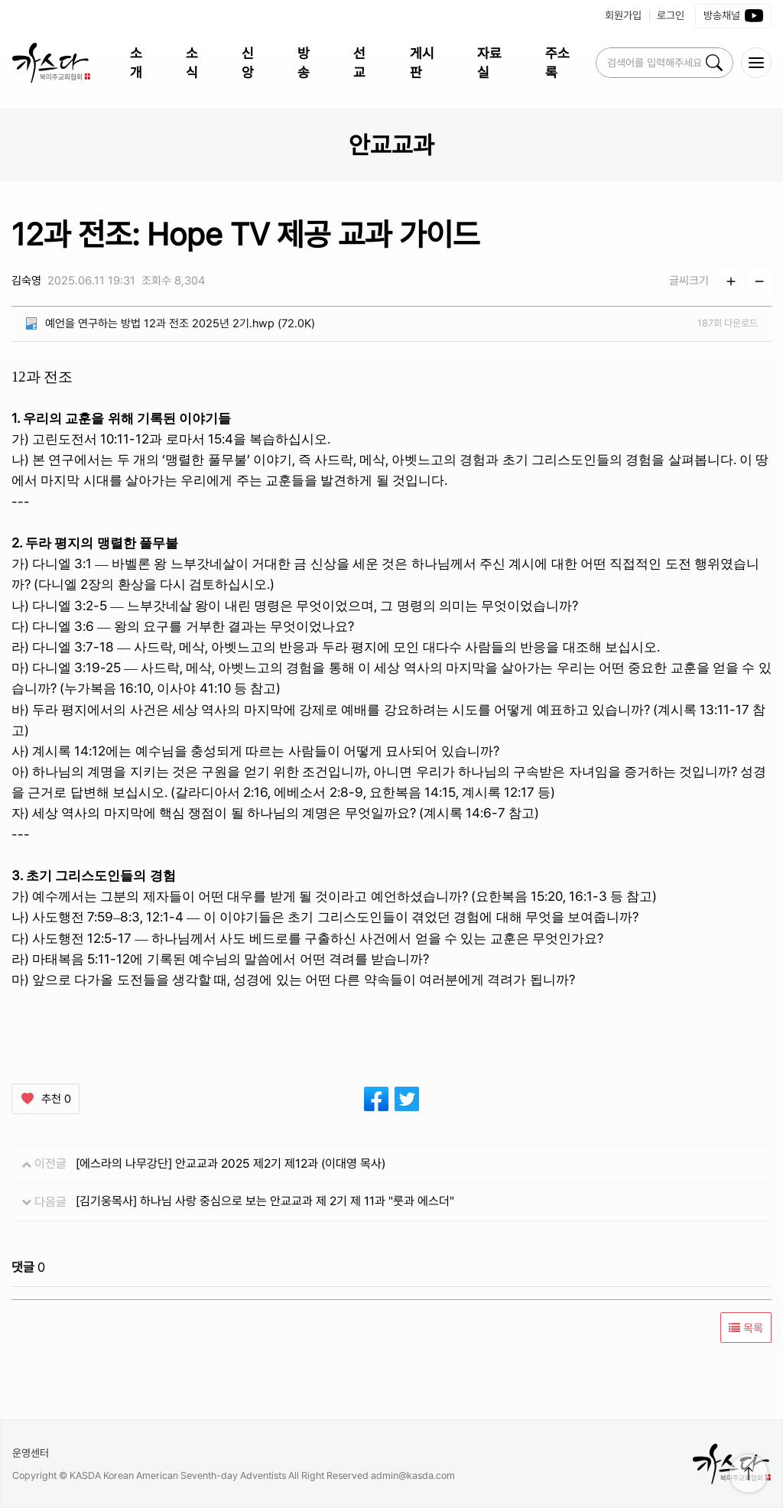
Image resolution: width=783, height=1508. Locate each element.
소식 (192, 62)
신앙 (248, 62)
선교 (359, 62)
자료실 (489, 62)
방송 (303, 62)
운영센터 (30, 1453)
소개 (136, 62)
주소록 (557, 62)
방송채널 (733, 16)
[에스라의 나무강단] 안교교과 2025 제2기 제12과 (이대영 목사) (230, 1163)
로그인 (670, 15)
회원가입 (623, 15)
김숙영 (26, 281)
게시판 (422, 62)
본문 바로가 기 (0, 0)
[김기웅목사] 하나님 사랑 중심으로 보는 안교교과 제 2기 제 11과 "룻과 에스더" (265, 1201)
